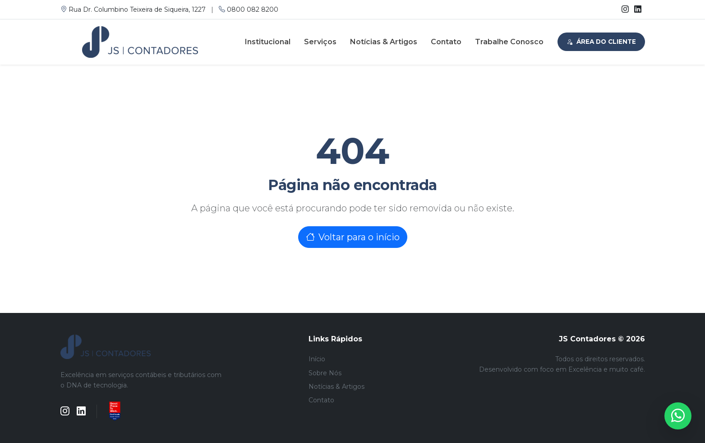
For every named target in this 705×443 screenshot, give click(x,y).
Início (317, 359)
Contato (446, 41)
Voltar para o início (353, 237)
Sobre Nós (325, 373)
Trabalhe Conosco (509, 41)
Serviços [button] (320, 41)
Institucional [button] (267, 41)
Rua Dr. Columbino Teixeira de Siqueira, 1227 (133, 9)
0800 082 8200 (248, 9)
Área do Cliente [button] (601, 41)
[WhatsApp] (677, 415)
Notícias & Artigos (383, 41)
